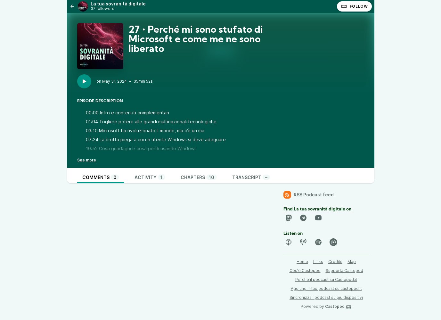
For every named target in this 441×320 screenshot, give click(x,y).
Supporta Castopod (344, 270)
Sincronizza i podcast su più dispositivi (326, 297)
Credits (335, 261)
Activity (150, 177)
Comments (100, 177)
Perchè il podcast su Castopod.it (326, 279)
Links (318, 261)
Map (351, 261)
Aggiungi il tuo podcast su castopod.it (326, 288)
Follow (354, 6)
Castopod (338, 307)
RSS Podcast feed (308, 195)
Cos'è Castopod (305, 270)
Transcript (251, 177)
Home (302, 261)
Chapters (199, 177)
